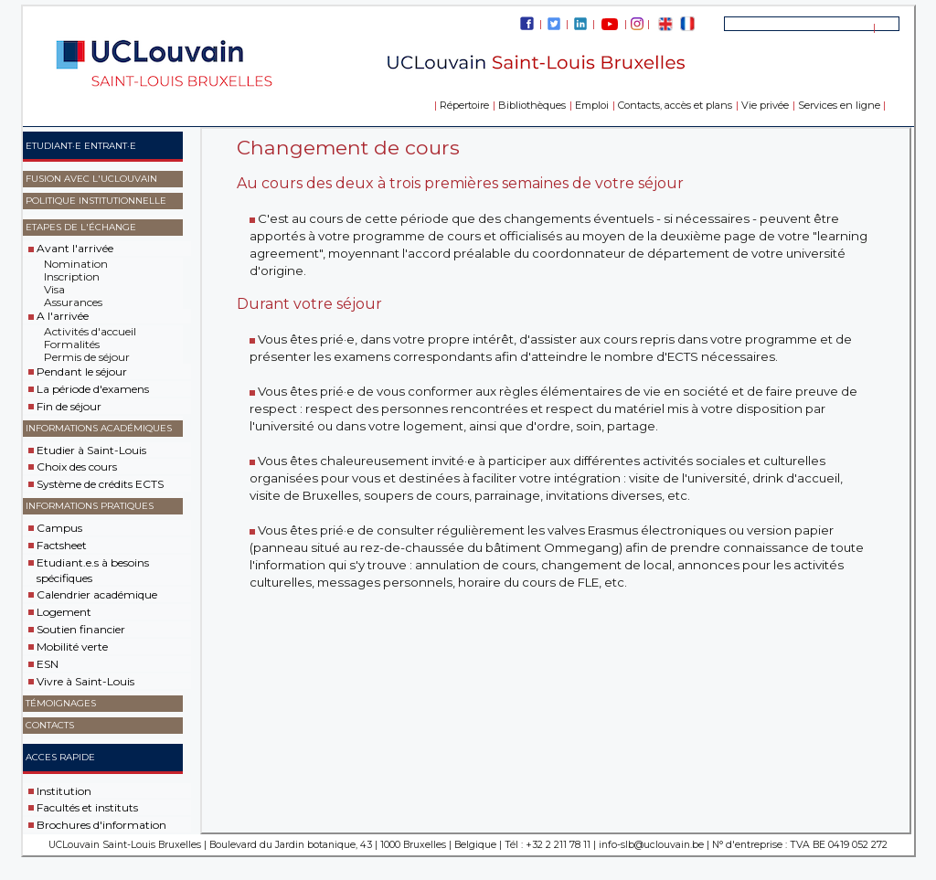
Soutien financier (81, 629)
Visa (54, 289)
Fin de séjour (69, 406)
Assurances (73, 302)
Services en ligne (839, 105)
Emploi (592, 105)
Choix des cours (77, 466)
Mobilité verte (72, 646)
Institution (64, 790)
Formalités (72, 344)
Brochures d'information (101, 825)
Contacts (50, 725)
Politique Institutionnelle (96, 201)
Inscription (72, 276)
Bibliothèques (532, 105)
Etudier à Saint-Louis (91, 449)
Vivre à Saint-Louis (85, 681)
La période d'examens (93, 389)
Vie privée (765, 105)
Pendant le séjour (82, 371)
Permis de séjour (87, 357)
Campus (59, 528)
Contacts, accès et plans (675, 105)
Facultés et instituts (87, 807)
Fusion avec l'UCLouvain (91, 179)
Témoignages (61, 703)
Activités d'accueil (90, 331)
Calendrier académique (97, 594)
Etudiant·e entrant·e (81, 146)
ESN (47, 664)
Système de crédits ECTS (100, 484)
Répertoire (464, 105)
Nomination (76, 263)
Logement (64, 612)
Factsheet (62, 545)
